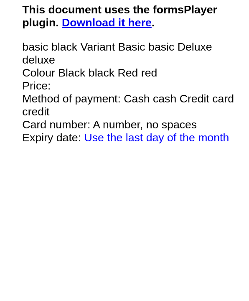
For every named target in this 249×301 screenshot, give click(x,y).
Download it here (107, 22)
